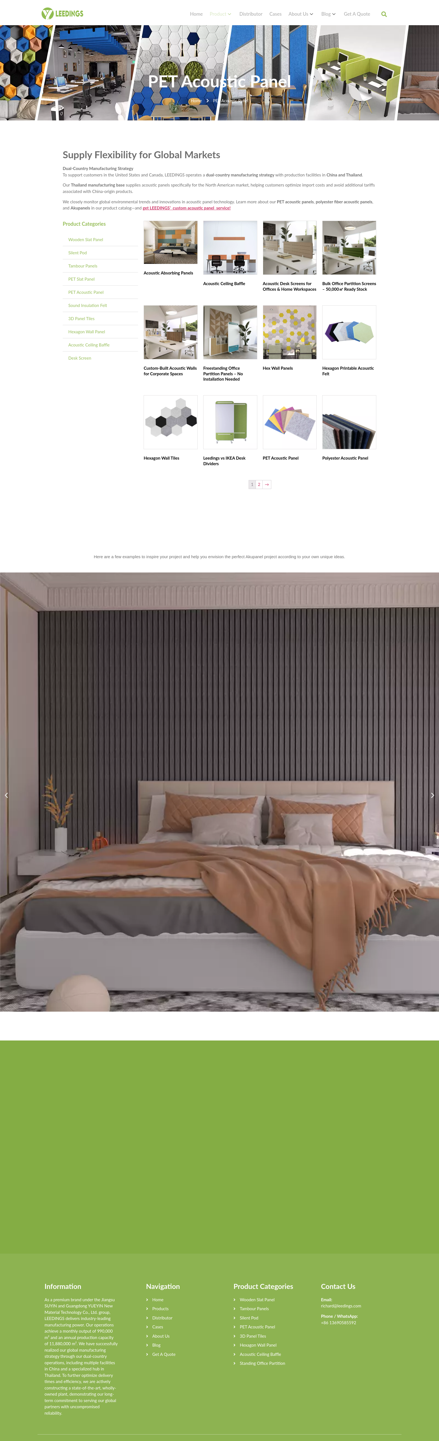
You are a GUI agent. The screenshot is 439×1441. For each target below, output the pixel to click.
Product (239, 14)
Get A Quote (357, 14)
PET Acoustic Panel (86, 292)
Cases (287, 14)
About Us (309, 14)
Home (218, 14)
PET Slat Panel (81, 278)
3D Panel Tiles (81, 318)
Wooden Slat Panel (85, 239)
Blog (333, 14)
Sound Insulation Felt (87, 305)
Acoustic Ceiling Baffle (89, 344)
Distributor (265, 14)
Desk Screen (79, 357)
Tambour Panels (82, 265)
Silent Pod (77, 252)
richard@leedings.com (341, 1294)
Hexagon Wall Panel (86, 331)
